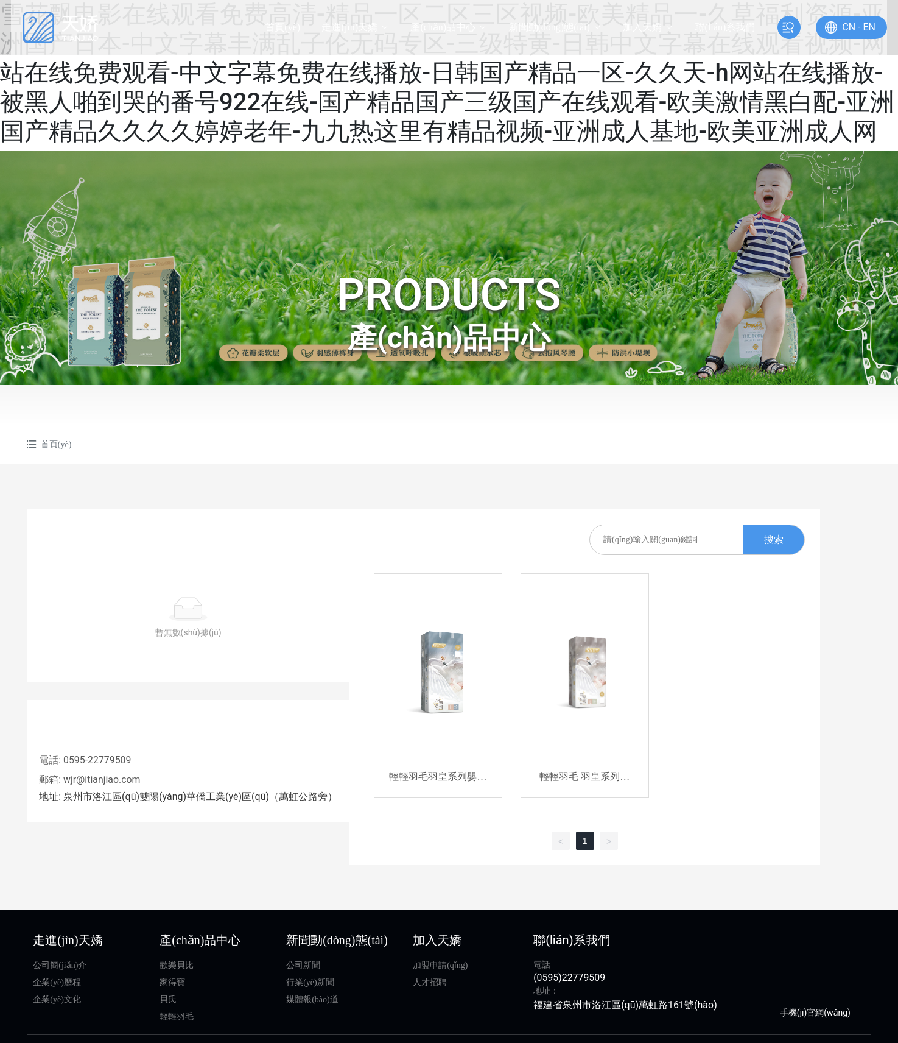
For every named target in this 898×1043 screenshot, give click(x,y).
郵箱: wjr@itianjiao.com (89, 779)
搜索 (778, 539)
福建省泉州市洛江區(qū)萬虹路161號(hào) (625, 1007)
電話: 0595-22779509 (85, 760)
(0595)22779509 (569, 980)
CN (834, 27)
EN (854, 27)
